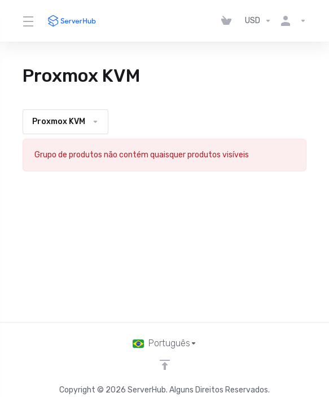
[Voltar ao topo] (165, 364)
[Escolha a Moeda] (258, 21)
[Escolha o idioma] (165, 343)
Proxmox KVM (65, 121)
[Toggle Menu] (27, 20)
